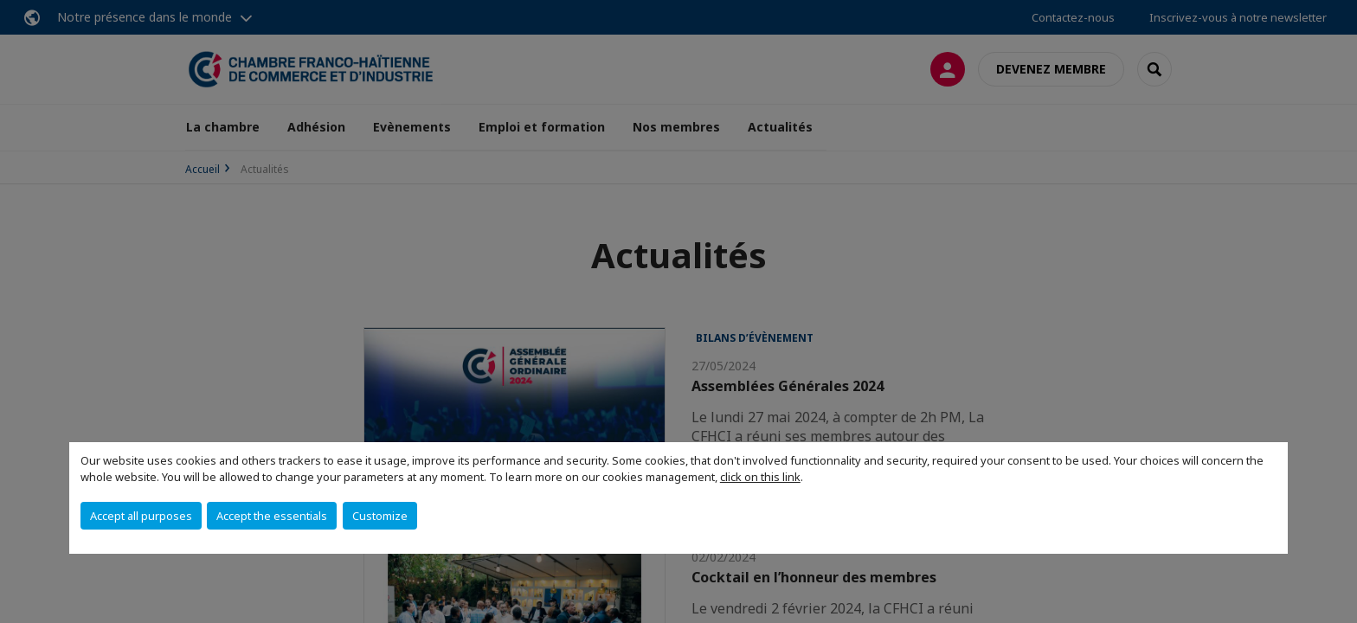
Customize (380, 515)
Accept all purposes (141, 515)
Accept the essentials (271, 515)
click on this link (760, 477)
